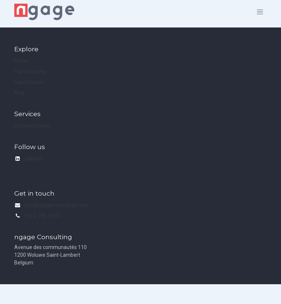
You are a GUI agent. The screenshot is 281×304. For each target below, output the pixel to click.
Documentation (32, 126)
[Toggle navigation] (260, 12)
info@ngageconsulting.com (55, 205)
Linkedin (33, 159)
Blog (19, 93)
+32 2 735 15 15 (42, 216)
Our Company (30, 71)
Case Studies (29, 82)
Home (21, 61)
